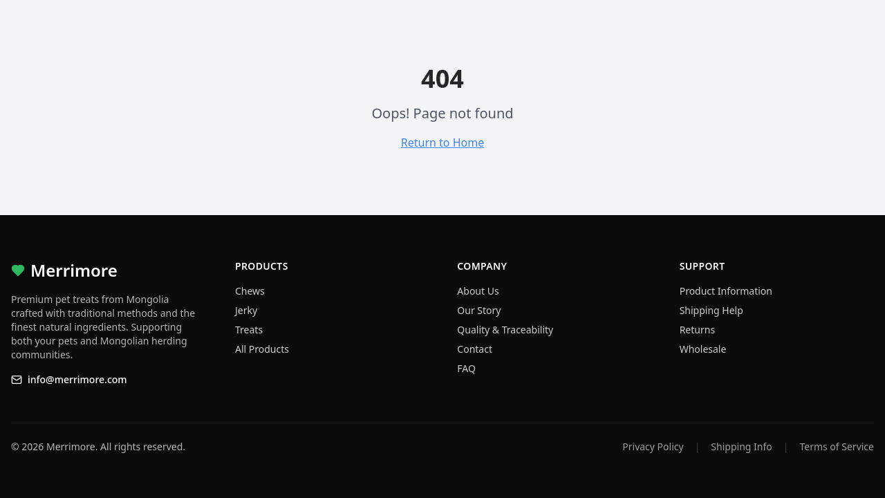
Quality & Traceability (505, 329)
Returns (697, 329)
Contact (474, 349)
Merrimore (64, 270)
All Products (262, 349)
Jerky (246, 310)
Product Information (726, 290)
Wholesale (703, 349)
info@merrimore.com (69, 379)
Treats (249, 329)
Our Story (479, 310)
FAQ (466, 368)
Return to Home (442, 142)
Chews (250, 290)
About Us (478, 290)
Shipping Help (711, 310)
